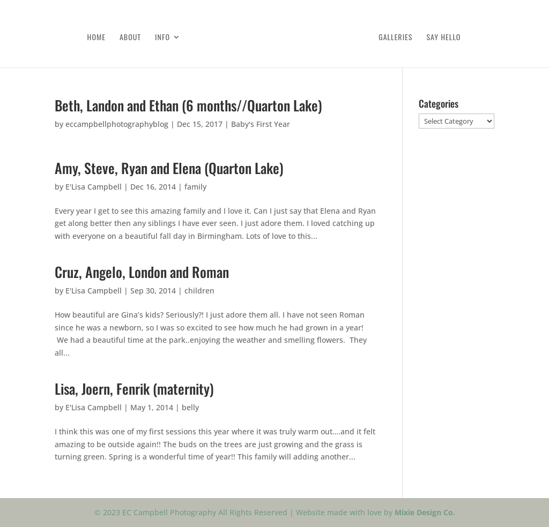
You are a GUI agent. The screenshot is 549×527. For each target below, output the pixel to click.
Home (96, 37)
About (130, 37)
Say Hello (443, 37)
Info (162, 37)
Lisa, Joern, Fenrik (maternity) (134, 388)
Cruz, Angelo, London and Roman (142, 271)
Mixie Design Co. (425, 512)
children (199, 290)
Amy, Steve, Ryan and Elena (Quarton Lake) (169, 167)
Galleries (395, 37)
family (195, 187)
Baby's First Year (260, 124)
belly (190, 407)
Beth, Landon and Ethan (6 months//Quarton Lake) (188, 105)
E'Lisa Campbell (93, 187)
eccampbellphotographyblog (116, 124)
